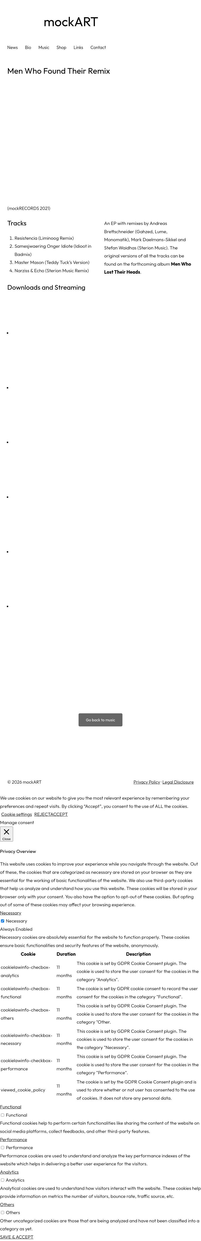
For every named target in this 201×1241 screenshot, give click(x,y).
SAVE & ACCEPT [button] (16, 1237)
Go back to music (100, 719)
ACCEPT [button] (59, 814)
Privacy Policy (147, 782)
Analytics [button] (9, 1172)
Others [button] (7, 1204)
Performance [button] (13, 1139)
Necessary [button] (10, 913)
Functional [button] (10, 1107)
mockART (71, 22)
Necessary (16, 921)
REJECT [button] (42, 814)
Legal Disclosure (178, 782)
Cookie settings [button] (16, 814)
